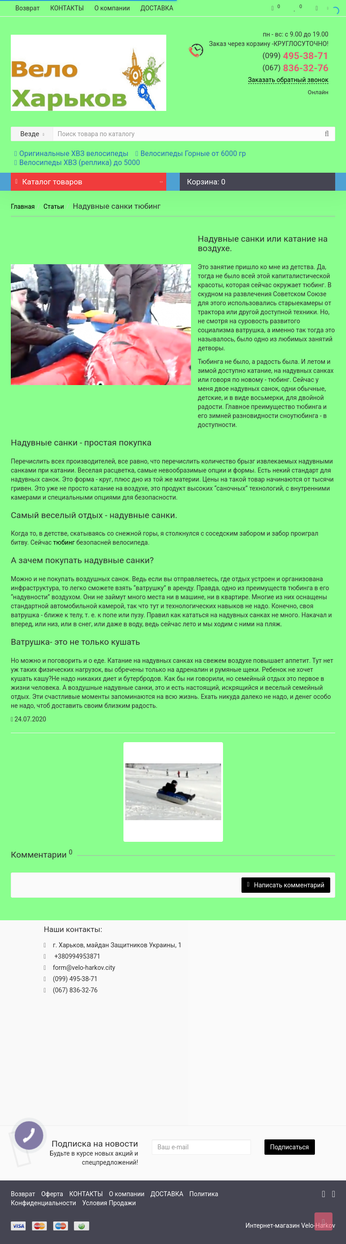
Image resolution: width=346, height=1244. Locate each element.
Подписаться (289, 1147)
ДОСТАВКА (157, 8)
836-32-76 (295, 68)
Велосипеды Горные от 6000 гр (191, 153)
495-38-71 (295, 55)
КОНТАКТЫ (67, 8)
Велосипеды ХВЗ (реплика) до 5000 (77, 162)
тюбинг (64, 542)
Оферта (52, 1194)
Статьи (53, 206)
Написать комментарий (285, 885)
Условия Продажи (109, 1203)
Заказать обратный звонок (288, 79)
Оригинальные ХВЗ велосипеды (71, 153)
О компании (112, 8)
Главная (23, 206)
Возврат (27, 8)
